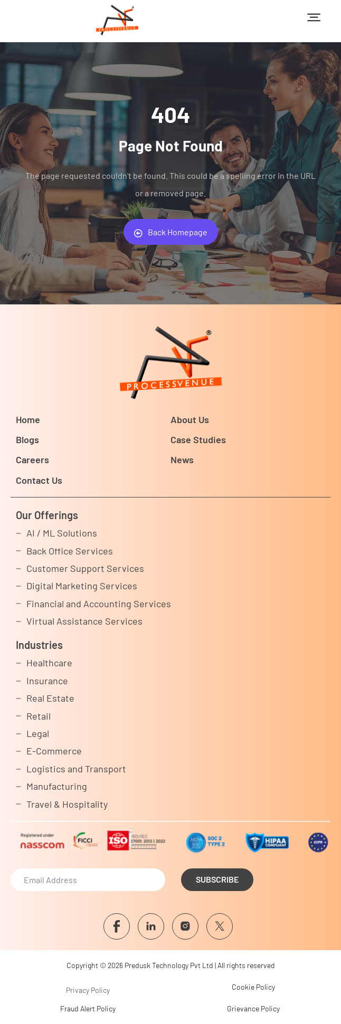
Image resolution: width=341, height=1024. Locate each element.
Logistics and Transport (76, 768)
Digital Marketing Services (81, 585)
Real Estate (50, 698)
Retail (38, 716)
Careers (32, 459)
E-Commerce (54, 751)
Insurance (47, 680)
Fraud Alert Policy (88, 1008)
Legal (37, 733)
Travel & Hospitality (67, 804)
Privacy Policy (88, 989)
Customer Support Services (85, 568)
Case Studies (198, 439)
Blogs (27, 439)
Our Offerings (47, 515)
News (182, 459)
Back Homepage (170, 232)
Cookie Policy (253, 986)
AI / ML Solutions (61, 533)
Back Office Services (69, 551)
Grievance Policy (253, 1008)
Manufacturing (56, 786)
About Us (189, 419)
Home (28, 419)
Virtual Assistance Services (84, 621)
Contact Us (39, 480)
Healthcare (49, 662)
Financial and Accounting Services (98, 603)
